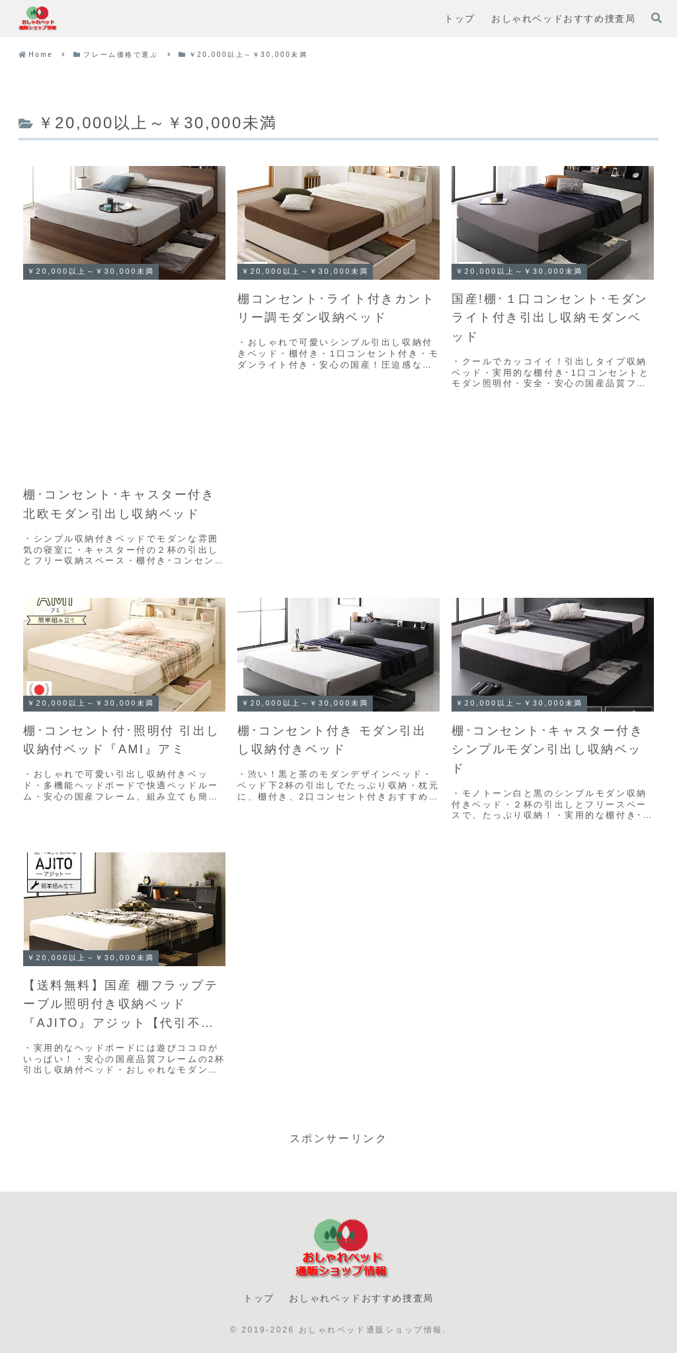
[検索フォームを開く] (656, 18)
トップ (258, 1298)
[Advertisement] (124, 379)
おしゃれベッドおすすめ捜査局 (361, 1298)
